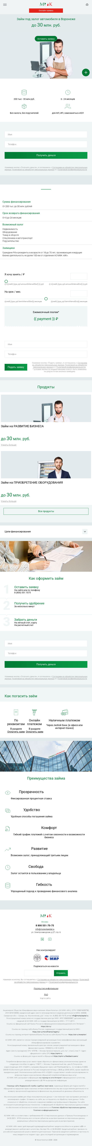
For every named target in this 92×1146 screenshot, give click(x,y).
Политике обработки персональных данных (69, 1108)
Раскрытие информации (46, 988)
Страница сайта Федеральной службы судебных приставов (30, 1086)
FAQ (46, 994)
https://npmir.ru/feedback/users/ (66, 1056)
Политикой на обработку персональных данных (33, 170)
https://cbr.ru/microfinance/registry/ (46, 1032)
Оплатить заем (16, 731)
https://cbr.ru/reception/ (77, 1035)
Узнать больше (8, 445)
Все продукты (46, 511)
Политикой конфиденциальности (72, 170)
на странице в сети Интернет (50, 1078)
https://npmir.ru (56, 1054)
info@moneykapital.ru (44, 929)
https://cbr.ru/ (46, 1026)
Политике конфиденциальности (45, 1110)
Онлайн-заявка (46, 10)
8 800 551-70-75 (45, 925)
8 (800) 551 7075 (22, 592)
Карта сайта (45, 998)
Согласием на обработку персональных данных (59, 364)
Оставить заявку (46, 39)
